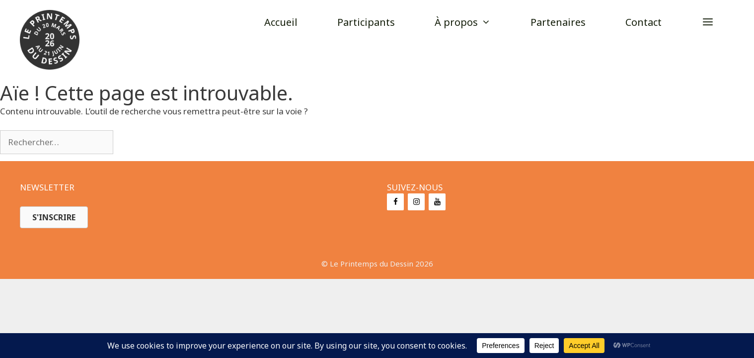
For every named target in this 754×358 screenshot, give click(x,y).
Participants (366, 22)
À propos (473, 22)
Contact (643, 22)
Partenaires (558, 22)
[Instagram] (416, 201)
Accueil (281, 22)
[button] (707, 22)
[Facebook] (395, 201)
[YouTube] (437, 201)
